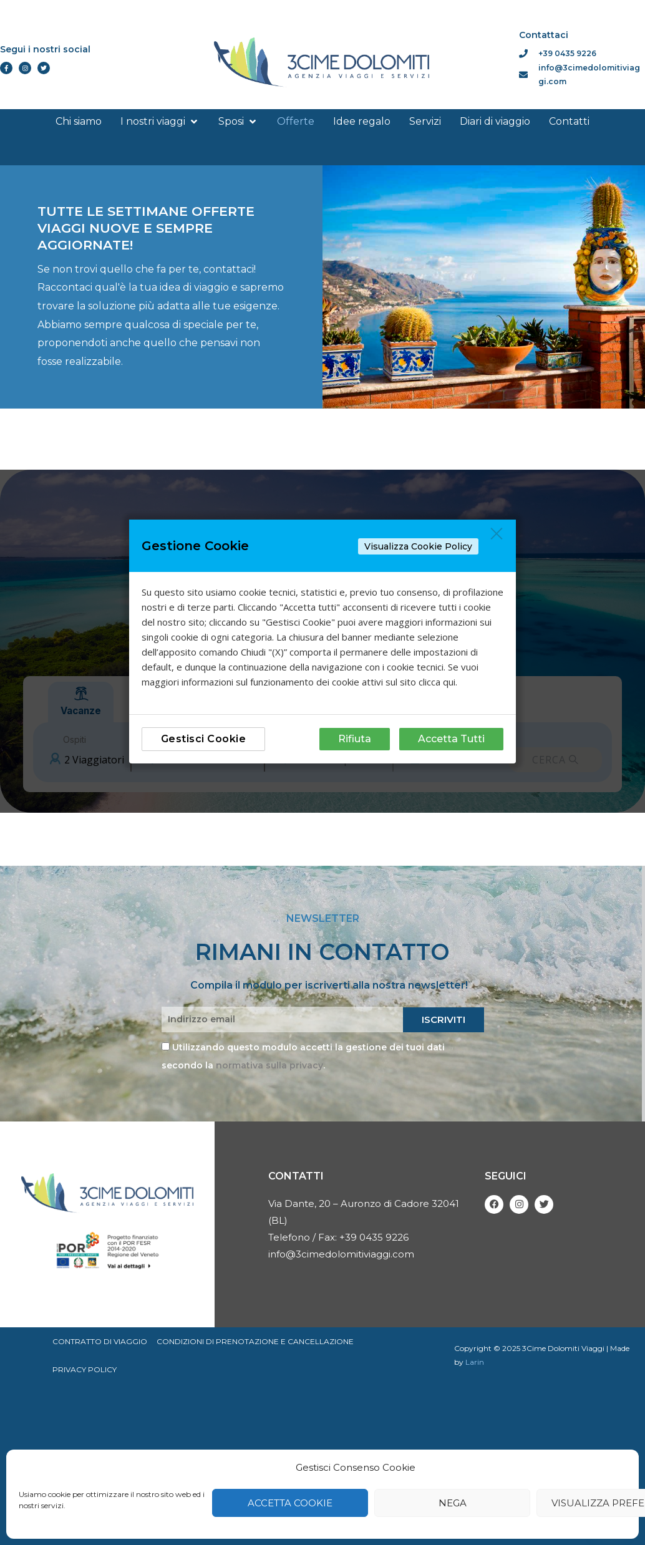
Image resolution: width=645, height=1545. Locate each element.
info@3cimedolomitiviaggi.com (341, 1254)
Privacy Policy (84, 1370)
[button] (160, 121)
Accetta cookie (290, 1503)
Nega (453, 1503)
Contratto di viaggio (99, 1341)
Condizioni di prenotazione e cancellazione (255, 1341)
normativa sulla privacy (269, 1065)
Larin (474, 1362)
